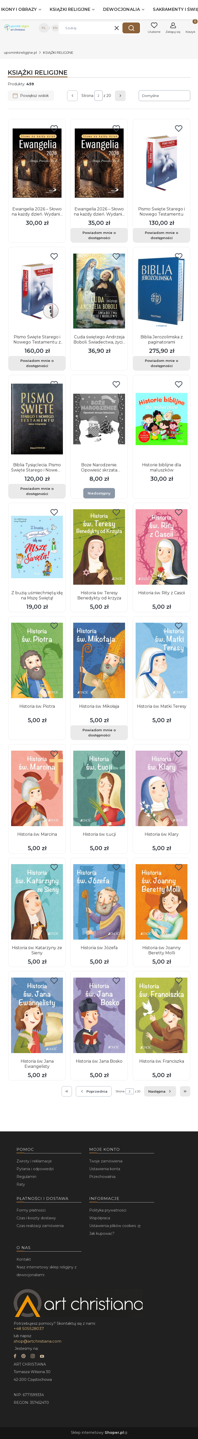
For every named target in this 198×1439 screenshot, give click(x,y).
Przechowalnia (102, 1176)
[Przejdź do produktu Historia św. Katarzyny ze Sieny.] (37, 902)
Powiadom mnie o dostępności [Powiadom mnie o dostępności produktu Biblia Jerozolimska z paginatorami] (161, 363)
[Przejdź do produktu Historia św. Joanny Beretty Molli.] (161, 902)
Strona (87, 95)
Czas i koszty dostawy (36, 1218)
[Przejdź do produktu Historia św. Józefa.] (99, 902)
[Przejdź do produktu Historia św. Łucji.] (99, 788)
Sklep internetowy (97, 1432)
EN (55, 28)
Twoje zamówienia (105, 1161)
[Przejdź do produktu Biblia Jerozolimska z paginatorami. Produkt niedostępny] (161, 291)
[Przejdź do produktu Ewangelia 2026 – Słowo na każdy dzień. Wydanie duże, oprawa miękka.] (37, 163)
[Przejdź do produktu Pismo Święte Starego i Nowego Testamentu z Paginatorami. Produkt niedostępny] (37, 291)
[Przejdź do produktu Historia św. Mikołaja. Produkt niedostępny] (99, 660)
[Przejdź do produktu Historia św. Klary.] (161, 788)
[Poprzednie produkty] (94, 1091)
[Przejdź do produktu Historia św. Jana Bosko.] (99, 1015)
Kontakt (23, 1259)
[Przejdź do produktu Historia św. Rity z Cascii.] (161, 547)
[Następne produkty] (160, 1091)
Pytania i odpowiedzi (35, 1169)
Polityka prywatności (107, 1210)
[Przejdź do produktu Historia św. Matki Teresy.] (161, 660)
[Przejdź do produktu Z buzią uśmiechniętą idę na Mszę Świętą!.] (37, 547)
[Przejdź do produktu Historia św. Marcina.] (37, 788)
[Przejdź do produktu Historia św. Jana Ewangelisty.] (37, 1015)
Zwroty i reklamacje (34, 1161)
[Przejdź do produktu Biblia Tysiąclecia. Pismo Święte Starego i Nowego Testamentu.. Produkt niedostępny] (37, 419)
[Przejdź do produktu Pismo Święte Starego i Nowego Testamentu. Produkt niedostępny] (161, 163)
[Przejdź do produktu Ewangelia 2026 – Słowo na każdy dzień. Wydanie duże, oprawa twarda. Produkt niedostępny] (99, 163)
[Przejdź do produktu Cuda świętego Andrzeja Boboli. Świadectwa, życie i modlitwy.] (99, 291)
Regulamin (26, 1176)
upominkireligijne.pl (20, 52)
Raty (20, 1184)
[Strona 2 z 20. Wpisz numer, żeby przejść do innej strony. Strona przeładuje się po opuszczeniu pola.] (98, 95)
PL (44, 28)
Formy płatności (31, 1210)
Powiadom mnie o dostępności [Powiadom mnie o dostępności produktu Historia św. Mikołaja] (99, 732)
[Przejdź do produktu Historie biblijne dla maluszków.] (161, 419)
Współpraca (99, 1218)
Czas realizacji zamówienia (40, 1225)
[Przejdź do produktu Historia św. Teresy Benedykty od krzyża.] (99, 547)
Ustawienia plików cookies (113, 1225)
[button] (131, 27)
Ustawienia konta (104, 1169)
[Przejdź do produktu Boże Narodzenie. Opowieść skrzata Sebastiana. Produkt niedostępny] (99, 419)
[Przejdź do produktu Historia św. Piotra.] (37, 660)
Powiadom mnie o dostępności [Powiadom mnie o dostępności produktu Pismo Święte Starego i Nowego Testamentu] (161, 235)
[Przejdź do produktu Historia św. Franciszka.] (161, 1015)
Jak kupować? (101, 1233)
